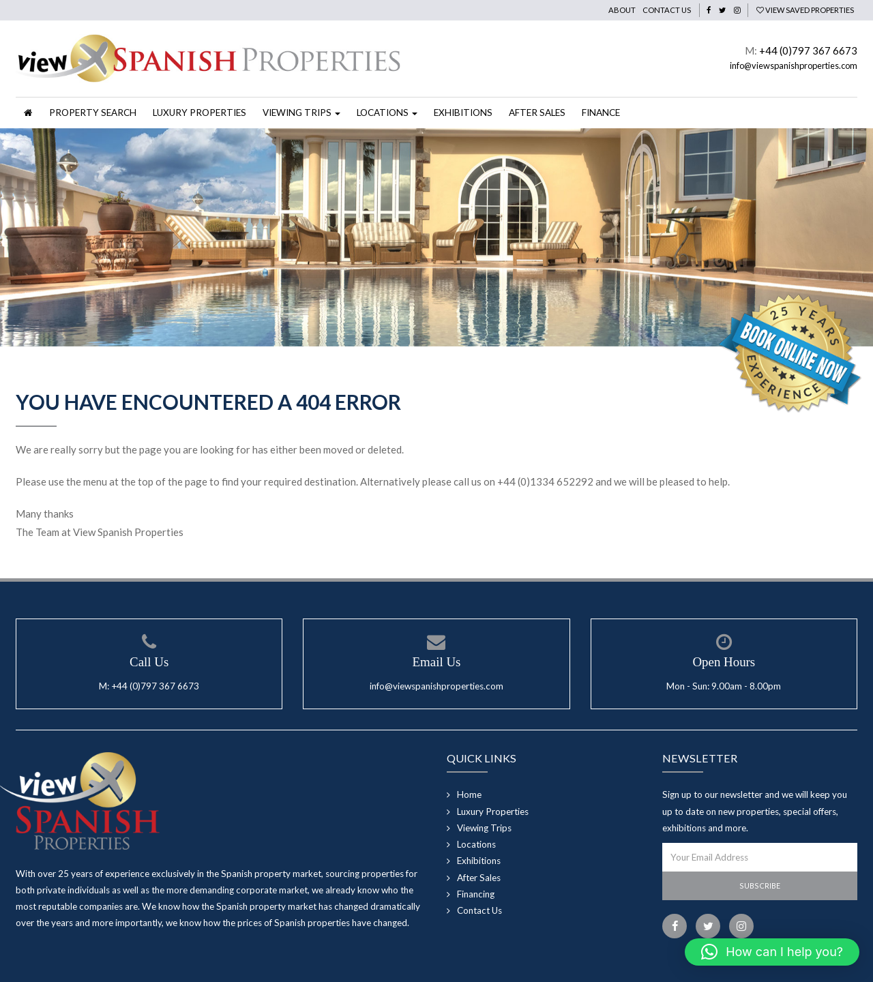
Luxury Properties (199, 112)
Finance (601, 112)
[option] (436, 237)
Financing (475, 894)
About (622, 9)
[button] (772, 952)
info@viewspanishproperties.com (793, 65)
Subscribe (759, 885)
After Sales (537, 112)
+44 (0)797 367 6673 (808, 50)
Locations (476, 844)
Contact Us (666, 9)
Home (469, 794)
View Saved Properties (805, 9)
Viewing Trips (484, 827)
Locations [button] (387, 112)
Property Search (92, 112)
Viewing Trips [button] (301, 112)
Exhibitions (463, 112)
